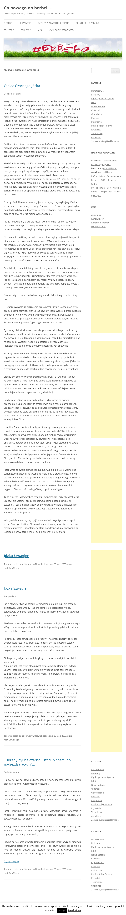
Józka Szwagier (16, 555)
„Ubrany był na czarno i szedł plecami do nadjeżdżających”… (37, 762)
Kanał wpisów (97, 218)
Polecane (26, 30)
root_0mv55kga (11, 567)
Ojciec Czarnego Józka (22, 85)
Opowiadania (97, 114)
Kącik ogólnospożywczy (61, 30)
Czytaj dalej (11, 861)
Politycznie (96, 121)
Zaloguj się (96, 214)
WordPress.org (98, 226)
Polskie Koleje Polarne (87, 23)
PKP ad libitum (110, 168)
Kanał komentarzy (100, 222)
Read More (74, 910)
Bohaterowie (97, 90)
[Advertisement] (106, 284)
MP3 (40, 30)
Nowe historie (42, 564)
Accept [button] (62, 910)
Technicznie (96, 133)
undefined (96, 137)
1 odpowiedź (10, 596)
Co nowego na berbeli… (28, 8)
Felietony (9, 30)
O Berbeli (8, 23)
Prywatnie (25, 23)
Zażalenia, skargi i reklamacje (53, 23)
